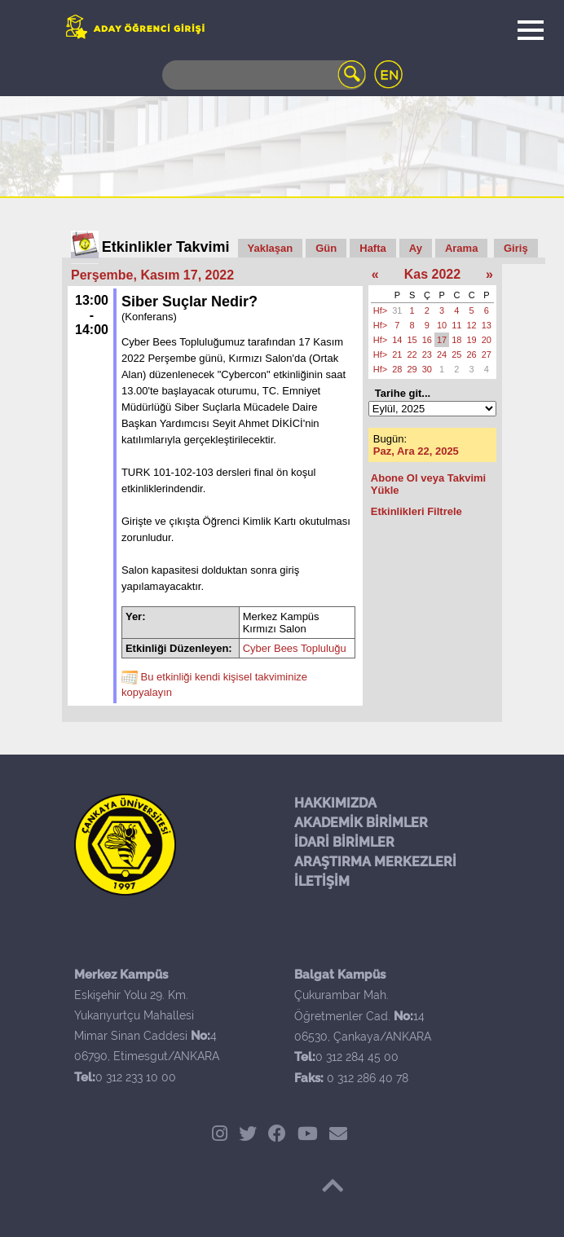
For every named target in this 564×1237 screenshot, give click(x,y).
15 (412, 340)
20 (486, 340)
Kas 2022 (432, 274)
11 (456, 325)
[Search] (264, 75)
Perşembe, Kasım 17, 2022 (152, 275)
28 (397, 369)
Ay (415, 248)
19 (472, 340)
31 (397, 310)
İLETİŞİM (322, 881)
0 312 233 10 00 (135, 1077)
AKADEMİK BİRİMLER (361, 822)
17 (442, 340)
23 (427, 354)
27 (486, 354)
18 (456, 340)
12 (472, 325)
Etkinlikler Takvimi (166, 247)
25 (456, 354)
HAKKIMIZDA (335, 803)
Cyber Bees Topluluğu (294, 648)
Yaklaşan (270, 248)
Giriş (516, 248)
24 (442, 354)
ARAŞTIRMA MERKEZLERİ (375, 861)
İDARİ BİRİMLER (344, 842)
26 (472, 354)
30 (427, 369)
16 (427, 340)
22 (412, 354)
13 (486, 325)
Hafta (372, 248)
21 (397, 354)
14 (397, 340)
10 (442, 325)
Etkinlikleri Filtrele (416, 511)
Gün (326, 248)
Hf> (380, 310)
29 (412, 369)
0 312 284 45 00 (357, 1056)
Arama (461, 248)
